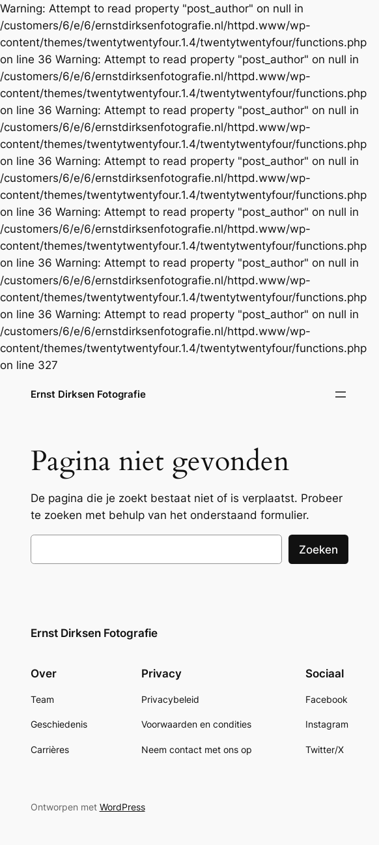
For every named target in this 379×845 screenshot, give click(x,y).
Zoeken (318, 549)
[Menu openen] (340, 394)
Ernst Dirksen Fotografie (88, 394)
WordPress (122, 806)
